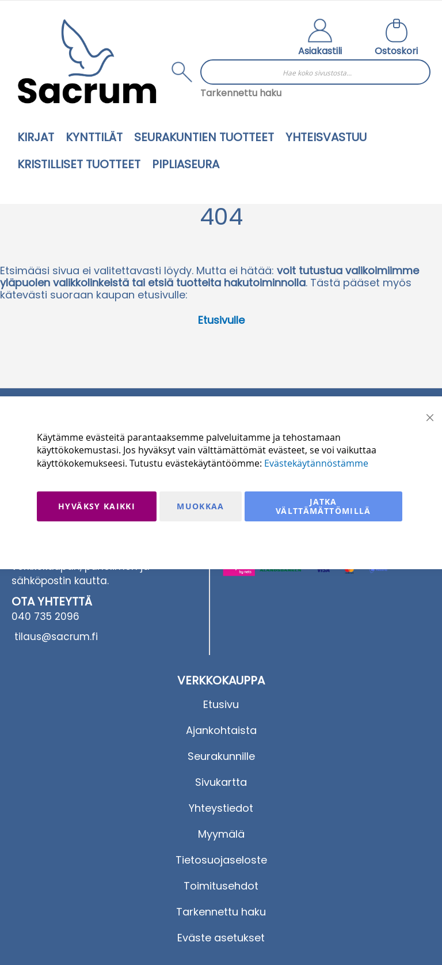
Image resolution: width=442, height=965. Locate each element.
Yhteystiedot (221, 808)
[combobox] (315, 72)
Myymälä (221, 834)
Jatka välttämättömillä (323, 506)
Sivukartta (221, 782)
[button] (320, 38)
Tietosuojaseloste (221, 860)
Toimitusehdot (221, 886)
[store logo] (87, 61)
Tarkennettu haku (240, 93)
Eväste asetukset (221, 937)
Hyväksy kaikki (96, 506)
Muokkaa (200, 506)
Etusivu (221, 704)
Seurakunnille (221, 756)
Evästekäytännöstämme (316, 463)
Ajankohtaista (221, 730)
